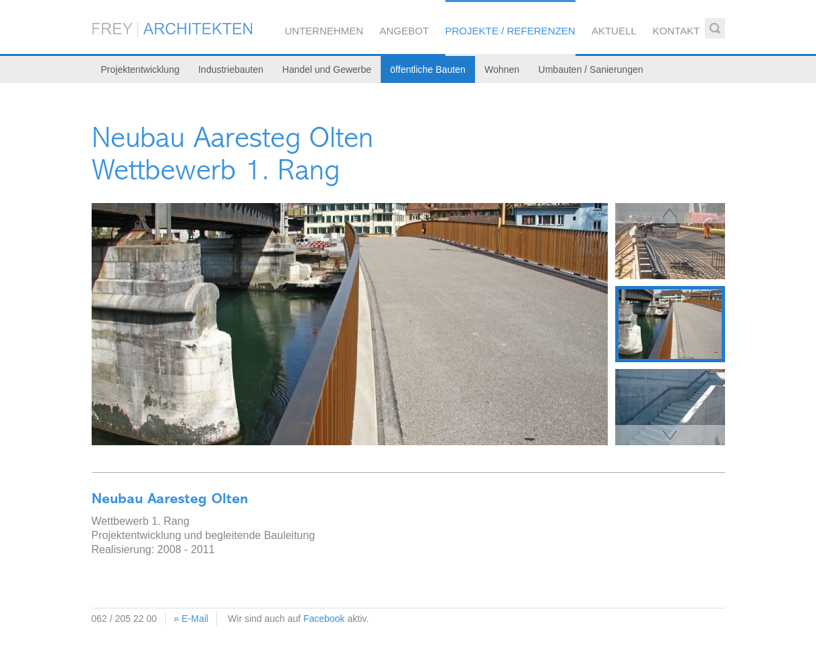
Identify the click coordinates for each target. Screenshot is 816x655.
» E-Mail (191, 618)
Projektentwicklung (140, 69)
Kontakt (676, 30)
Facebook (323, 618)
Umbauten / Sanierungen (591, 69)
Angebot (404, 30)
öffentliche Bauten (428, 69)
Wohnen (502, 69)
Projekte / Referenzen (510, 30)
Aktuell (614, 30)
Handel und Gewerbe (326, 69)
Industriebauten (230, 69)
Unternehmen (324, 30)
